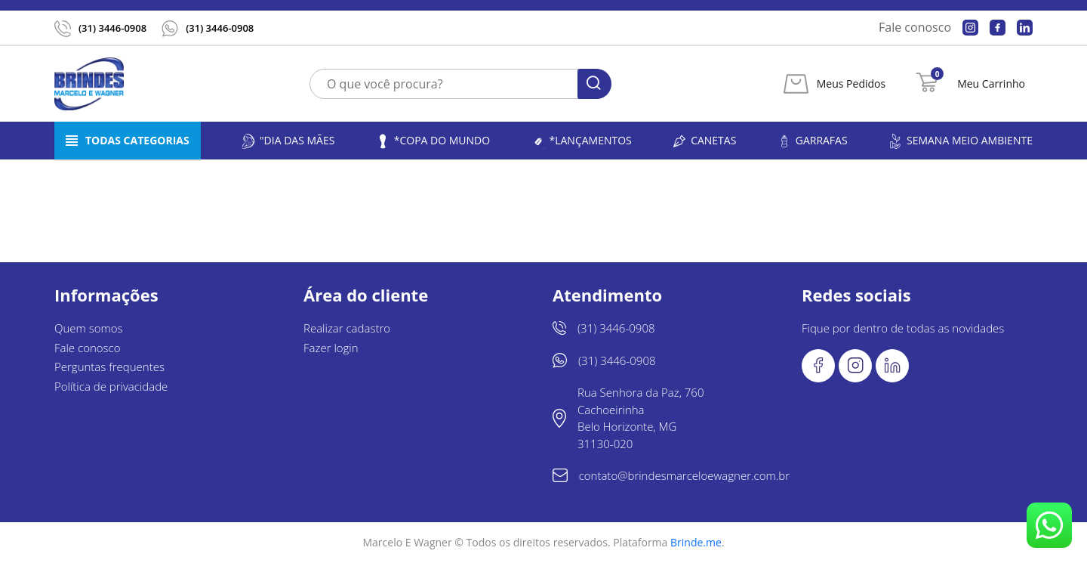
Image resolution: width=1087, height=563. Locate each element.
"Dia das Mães (287, 141)
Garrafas (812, 141)
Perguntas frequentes (109, 366)
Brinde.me (696, 542)
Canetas (704, 141)
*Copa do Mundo (432, 141)
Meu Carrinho (991, 84)
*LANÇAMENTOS (581, 141)
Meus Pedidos (851, 84)
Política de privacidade (111, 386)
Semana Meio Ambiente (960, 141)
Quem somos (88, 328)
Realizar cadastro (346, 328)
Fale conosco (915, 27)
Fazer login (331, 347)
